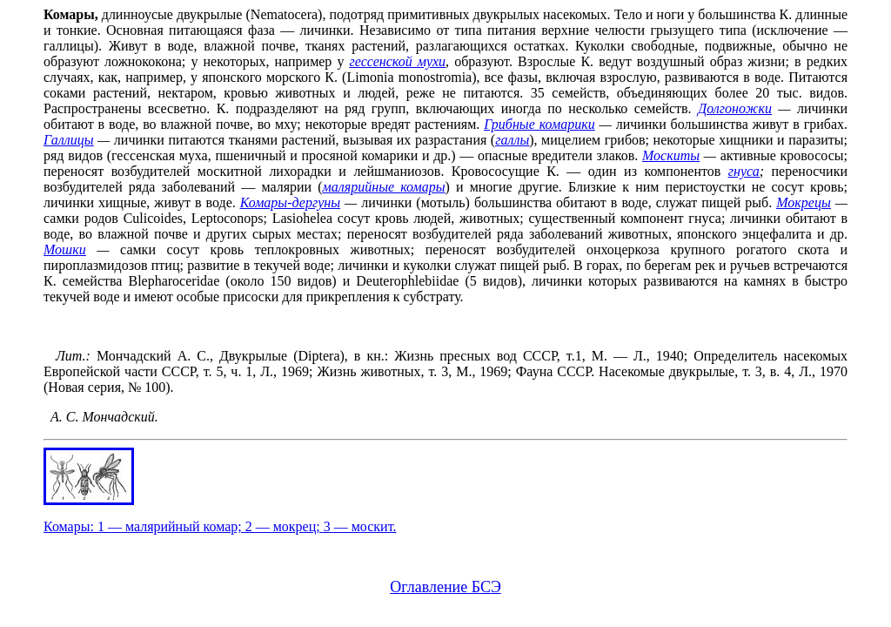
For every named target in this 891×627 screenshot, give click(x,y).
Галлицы (69, 139)
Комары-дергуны (290, 202)
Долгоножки (735, 108)
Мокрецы (803, 202)
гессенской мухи (398, 61)
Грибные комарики (539, 124)
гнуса (744, 171)
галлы (512, 139)
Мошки (65, 249)
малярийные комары (384, 186)
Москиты (671, 155)
